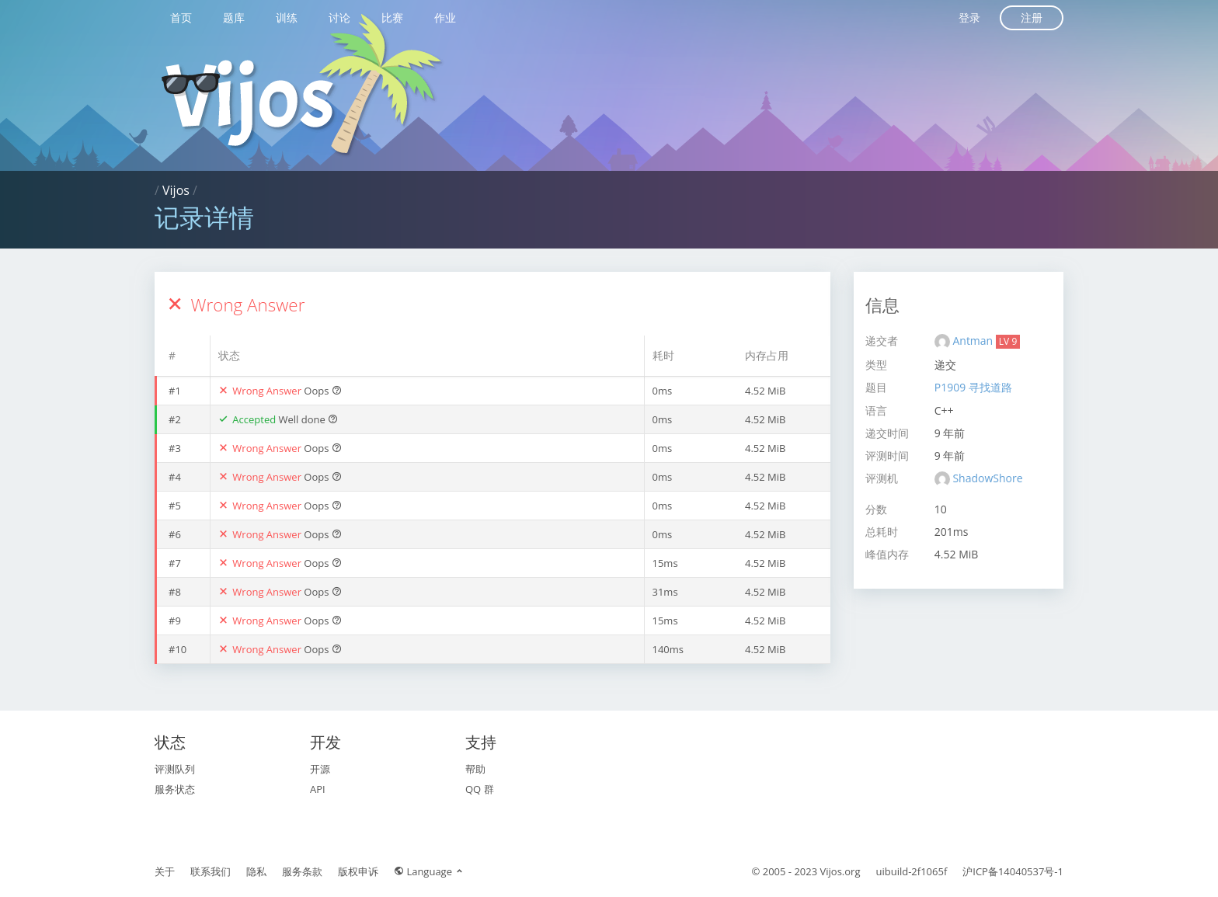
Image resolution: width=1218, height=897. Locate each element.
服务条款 (302, 871)
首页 (181, 17)
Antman (973, 340)
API (317, 789)
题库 (234, 17)
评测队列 (175, 769)
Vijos (176, 190)
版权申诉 (358, 871)
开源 (320, 769)
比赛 (392, 17)
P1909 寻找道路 (973, 387)
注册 (1031, 17)
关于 (165, 871)
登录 (969, 17)
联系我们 (210, 871)
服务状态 (175, 789)
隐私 (256, 871)
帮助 (475, 769)
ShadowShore (987, 478)
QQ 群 (479, 789)
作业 (445, 17)
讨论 (339, 17)
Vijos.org (840, 871)
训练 (287, 17)
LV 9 (1008, 341)
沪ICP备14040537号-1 (1012, 871)
